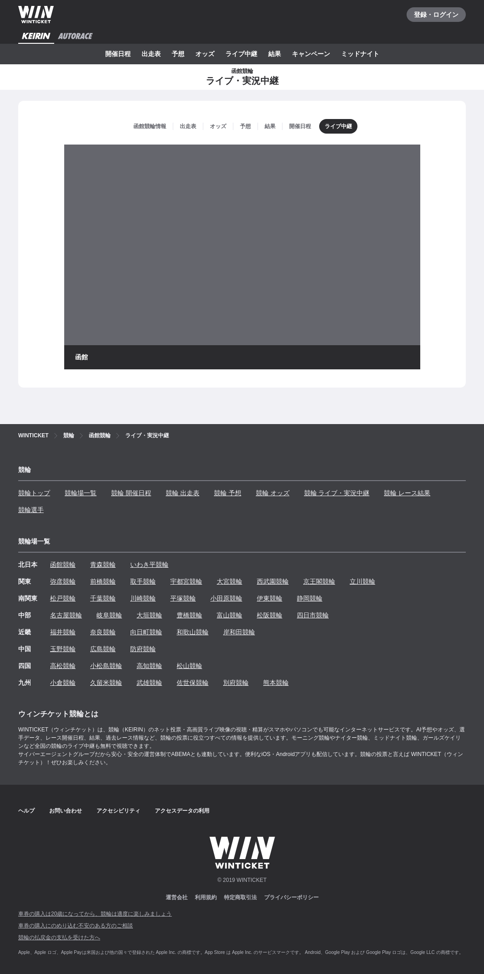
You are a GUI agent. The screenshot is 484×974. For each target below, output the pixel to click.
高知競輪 (149, 665)
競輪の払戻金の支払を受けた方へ (59, 937)
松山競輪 (189, 665)
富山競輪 (229, 615)
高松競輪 (63, 665)
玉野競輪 (63, 649)
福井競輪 (63, 632)
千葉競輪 (103, 598)
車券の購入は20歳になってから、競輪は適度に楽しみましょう (95, 914)
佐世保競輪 (193, 682)
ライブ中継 (241, 53)
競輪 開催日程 (131, 493)
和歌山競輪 (193, 632)
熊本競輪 (276, 682)
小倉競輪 (63, 682)
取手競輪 (143, 581)
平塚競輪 (183, 598)
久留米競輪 (106, 682)
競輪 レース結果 (407, 493)
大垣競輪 (149, 615)
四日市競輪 (313, 615)
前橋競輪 (103, 581)
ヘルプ (26, 811)
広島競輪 (103, 649)
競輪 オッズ (273, 493)
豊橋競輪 (189, 615)
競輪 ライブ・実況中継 (337, 493)
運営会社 (177, 897)
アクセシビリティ (118, 811)
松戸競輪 (63, 598)
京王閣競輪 (319, 581)
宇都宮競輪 (186, 581)
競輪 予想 (227, 493)
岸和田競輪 (239, 632)
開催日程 (118, 53)
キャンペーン (311, 53)
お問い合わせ (65, 811)
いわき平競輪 (149, 564)
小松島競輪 (106, 665)
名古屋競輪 (66, 615)
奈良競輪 (103, 632)
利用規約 (206, 897)
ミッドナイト (360, 53)
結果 (274, 53)
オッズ (204, 53)
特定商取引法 (240, 897)
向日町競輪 (146, 632)
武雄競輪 (149, 682)
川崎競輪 (143, 598)
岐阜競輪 (109, 615)
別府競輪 (236, 682)
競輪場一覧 (81, 493)
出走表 (151, 53)
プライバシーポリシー (291, 897)
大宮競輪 (229, 581)
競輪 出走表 (182, 493)
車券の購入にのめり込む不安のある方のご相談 (75, 925)
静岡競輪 (309, 598)
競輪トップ (34, 493)
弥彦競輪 (63, 581)
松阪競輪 (269, 615)
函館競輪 (63, 564)
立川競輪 (362, 581)
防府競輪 (143, 649)
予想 (178, 53)
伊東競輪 (269, 598)
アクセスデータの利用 (182, 811)
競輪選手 (31, 509)
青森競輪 (103, 564)
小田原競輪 (226, 598)
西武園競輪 (273, 581)
